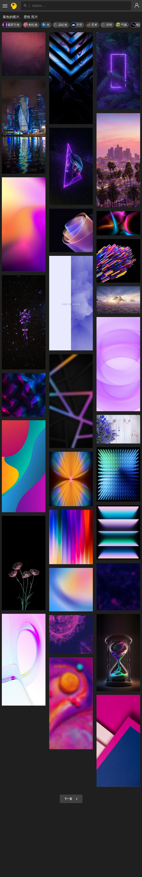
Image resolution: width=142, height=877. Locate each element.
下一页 (71, 799)
